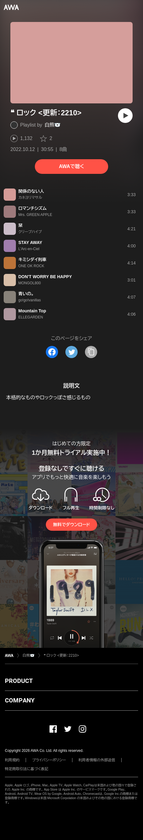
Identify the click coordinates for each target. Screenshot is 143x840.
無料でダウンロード (71, 524)
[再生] (125, 115)
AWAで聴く (71, 166)
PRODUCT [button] (19, 680)
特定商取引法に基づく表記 (26, 769)
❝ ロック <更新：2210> (61, 655)
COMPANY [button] (20, 700)
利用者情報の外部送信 (97, 760)
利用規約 (12, 760)
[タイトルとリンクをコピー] (91, 352)
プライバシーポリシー (49, 760)
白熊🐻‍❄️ (53, 124)
